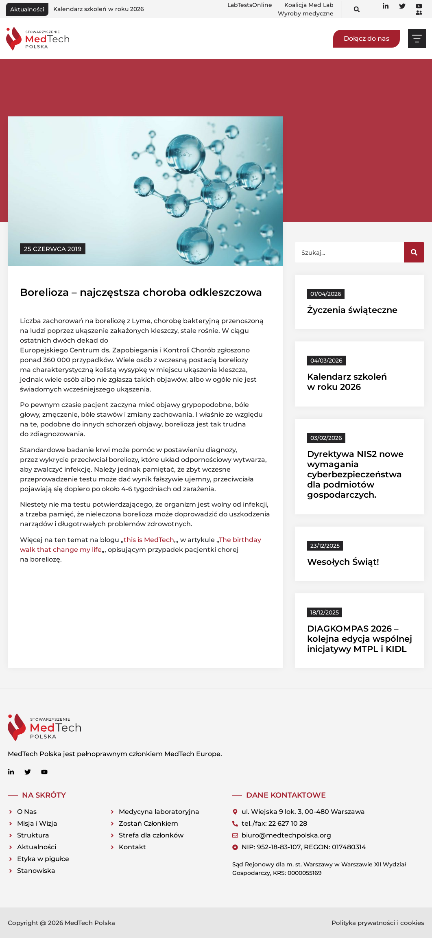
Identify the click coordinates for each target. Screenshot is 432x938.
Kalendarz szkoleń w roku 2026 (98, 9)
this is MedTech (149, 540)
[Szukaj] (414, 252)
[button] (357, 9)
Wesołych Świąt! (343, 562)
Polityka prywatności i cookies (378, 923)
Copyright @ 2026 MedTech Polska (61, 923)
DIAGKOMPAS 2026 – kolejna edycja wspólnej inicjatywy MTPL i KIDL (359, 638)
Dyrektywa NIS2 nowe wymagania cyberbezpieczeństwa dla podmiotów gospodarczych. (355, 474)
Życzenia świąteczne (352, 310)
